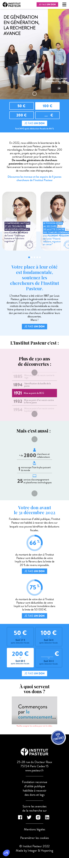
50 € (21, 106)
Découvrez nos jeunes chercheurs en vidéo (55, 85)
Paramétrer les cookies (34, 838)
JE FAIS (47, 4)
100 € (47, 106)
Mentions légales (34, 829)
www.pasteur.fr (34, 770)
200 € (21, 115)
